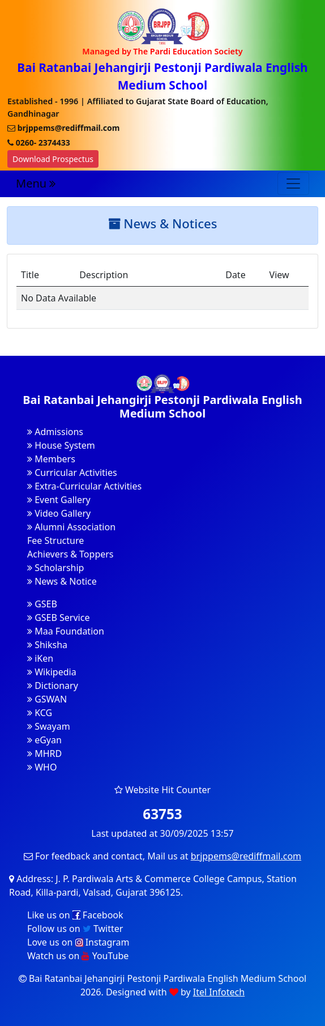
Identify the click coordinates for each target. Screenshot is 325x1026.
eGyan (44, 740)
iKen (40, 658)
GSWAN (47, 699)
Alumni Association (71, 527)
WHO (42, 767)
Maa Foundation (65, 631)
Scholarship (55, 567)
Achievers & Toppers (70, 554)
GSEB (42, 604)
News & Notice (62, 581)
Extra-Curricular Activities (84, 486)
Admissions (55, 431)
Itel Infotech (219, 992)
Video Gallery (59, 513)
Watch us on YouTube (78, 956)
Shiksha (47, 644)
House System (61, 445)
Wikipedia (51, 672)
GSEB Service (58, 617)
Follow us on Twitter (75, 928)
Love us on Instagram (78, 942)
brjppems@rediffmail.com (246, 856)
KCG (39, 712)
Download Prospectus (52, 159)
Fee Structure (55, 540)
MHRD (44, 753)
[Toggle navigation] (293, 183)
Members (51, 459)
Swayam (48, 726)
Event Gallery (59, 499)
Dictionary (52, 685)
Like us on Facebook (75, 915)
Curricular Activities (72, 472)
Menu (35, 183)
